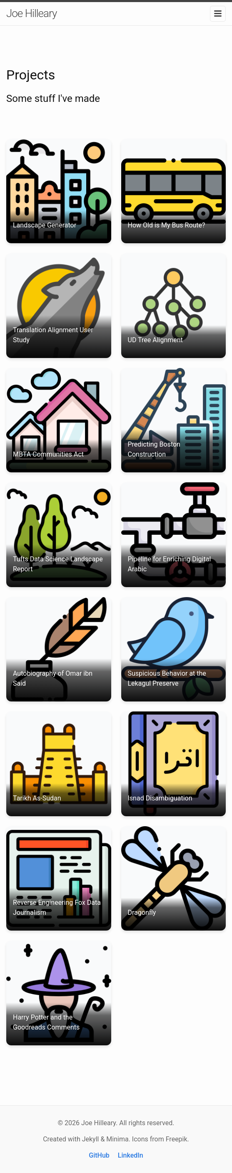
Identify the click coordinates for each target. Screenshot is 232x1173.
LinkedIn (130, 1155)
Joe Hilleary (31, 13)
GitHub (99, 1155)
